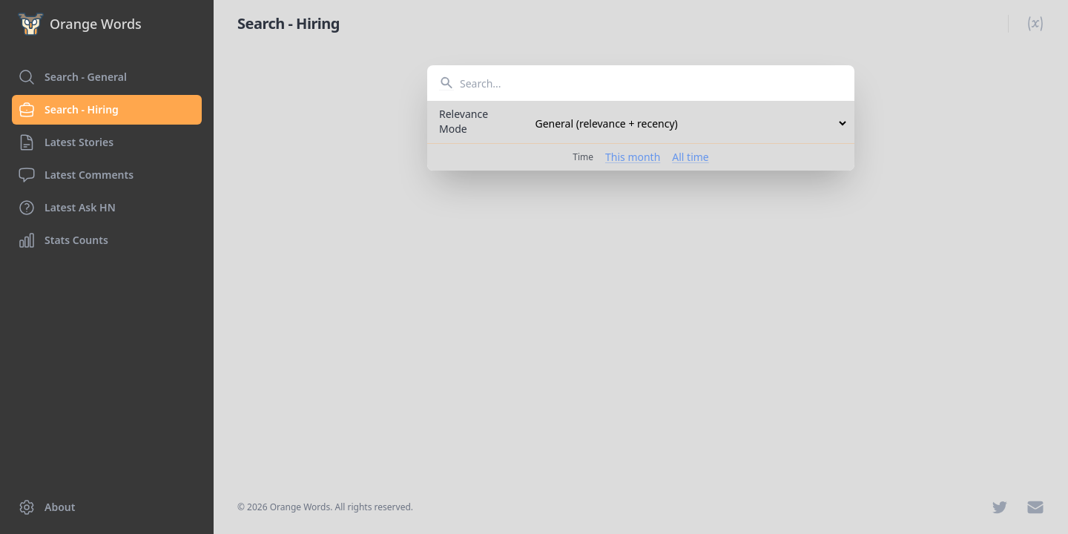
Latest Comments (76, 175)
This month (632, 157)
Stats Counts (63, 240)
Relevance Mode (463, 121)
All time (690, 157)
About (46, 507)
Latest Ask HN (67, 208)
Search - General (72, 77)
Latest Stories (65, 142)
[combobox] (640, 83)
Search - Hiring (68, 110)
